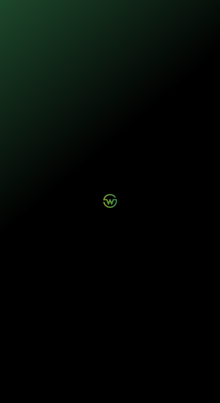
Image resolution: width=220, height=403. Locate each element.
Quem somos (114, 4)
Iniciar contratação (110, 63)
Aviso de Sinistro (74, 383)
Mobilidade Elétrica (51, 377)
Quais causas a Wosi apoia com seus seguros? (66, 349)
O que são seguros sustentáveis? (60, 333)
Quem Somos (122, 377)
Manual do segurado (139, 149)
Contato (95, 380)
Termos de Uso (80, 397)
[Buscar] (215, 189)
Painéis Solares (49, 380)
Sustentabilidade (97, 4)
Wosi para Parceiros (100, 377)
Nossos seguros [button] (77, 4)
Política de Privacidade (67, 397)
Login (70, 377)
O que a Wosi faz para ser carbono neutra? (64, 341)
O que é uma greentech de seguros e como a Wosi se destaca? (73, 325)
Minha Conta (73, 380)
